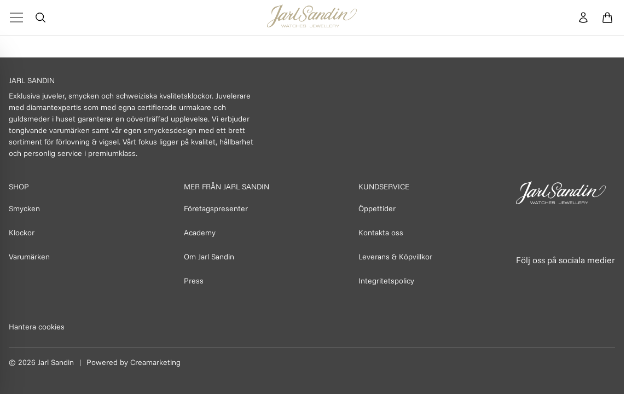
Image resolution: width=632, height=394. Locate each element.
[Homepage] (312, 17)
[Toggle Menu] (16, 17)
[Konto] (583, 17)
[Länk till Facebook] (525, 281)
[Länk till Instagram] (549, 281)
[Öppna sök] (40, 17)
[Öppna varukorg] (607, 17)
